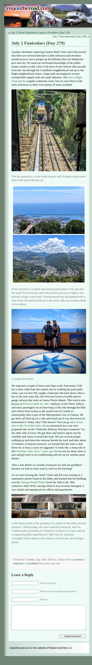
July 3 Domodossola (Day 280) (69, 36)
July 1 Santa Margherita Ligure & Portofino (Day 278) (40, 32)
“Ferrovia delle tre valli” (36, 403)
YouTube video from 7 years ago (34, 451)
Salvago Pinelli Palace (33, 482)
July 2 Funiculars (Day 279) (38, 43)
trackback (33, 563)
